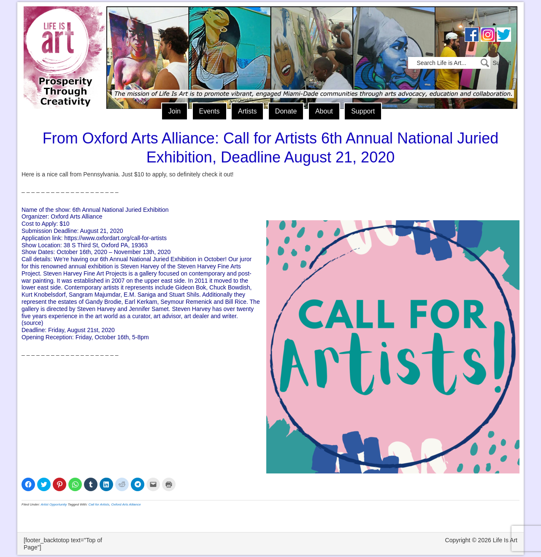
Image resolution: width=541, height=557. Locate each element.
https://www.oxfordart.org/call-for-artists (115, 238)
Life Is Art (63, 45)
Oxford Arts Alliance (126, 504)
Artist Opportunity (54, 504)
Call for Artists (99, 504)
